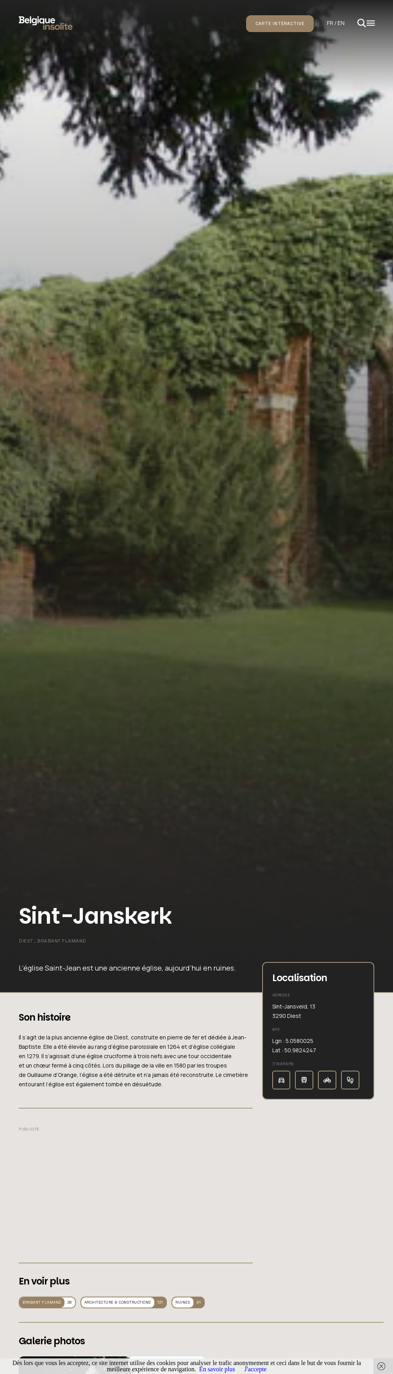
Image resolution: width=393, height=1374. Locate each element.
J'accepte (255, 1369)
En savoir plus (217, 1369)
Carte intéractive (279, 23)
